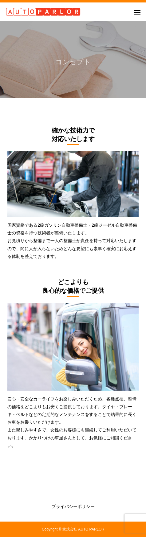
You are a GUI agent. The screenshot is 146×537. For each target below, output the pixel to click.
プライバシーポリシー (73, 506)
